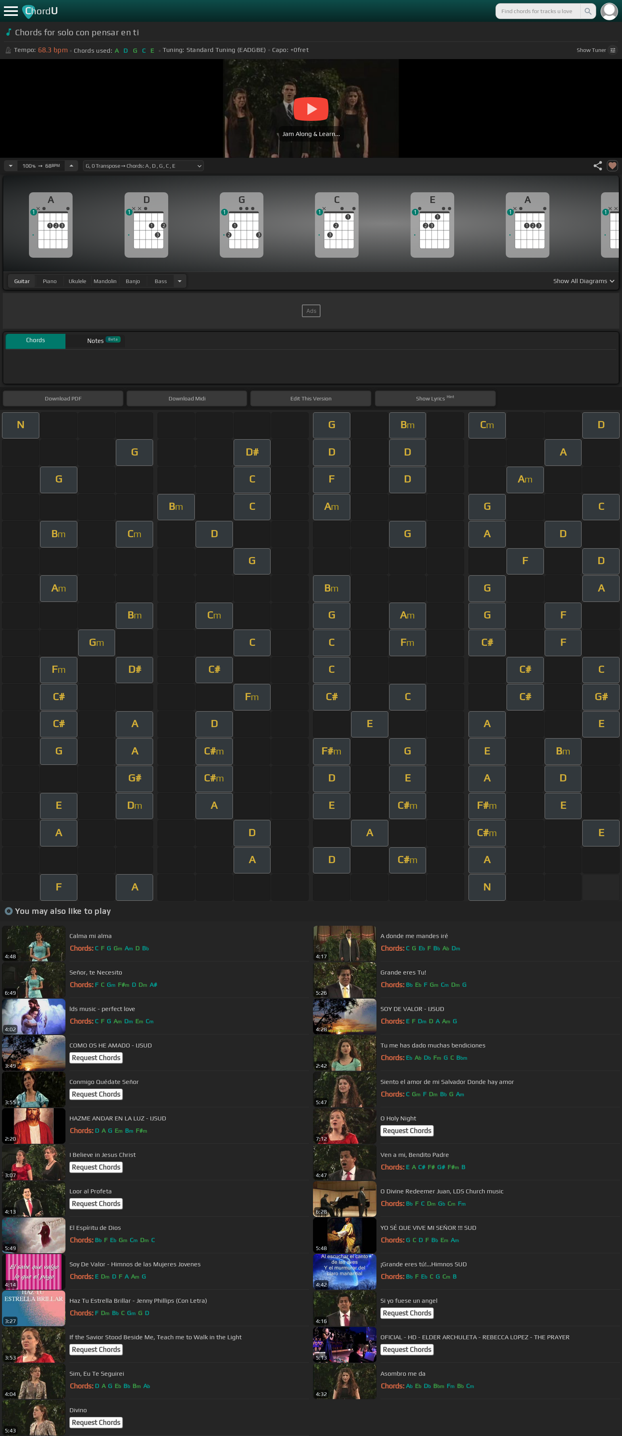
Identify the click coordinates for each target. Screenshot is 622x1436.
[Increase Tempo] (71, 165)
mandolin (105, 281)
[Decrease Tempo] (10, 165)
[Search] (587, 11)
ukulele (77, 281)
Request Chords (96, 1058)
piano (50, 281)
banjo (133, 281)
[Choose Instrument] (180, 281)
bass (161, 281)
